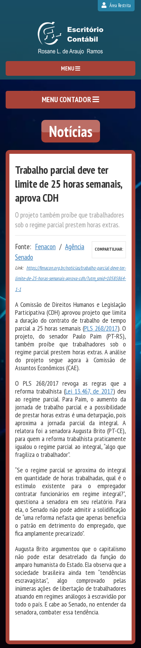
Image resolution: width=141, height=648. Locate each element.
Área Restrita (116, 5)
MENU (70, 68)
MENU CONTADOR (70, 99)
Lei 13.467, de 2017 (89, 391)
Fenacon (45, 246)
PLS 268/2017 (101, 328)
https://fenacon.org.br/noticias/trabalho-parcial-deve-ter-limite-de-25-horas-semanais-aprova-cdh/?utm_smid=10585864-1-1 (70, 279)
